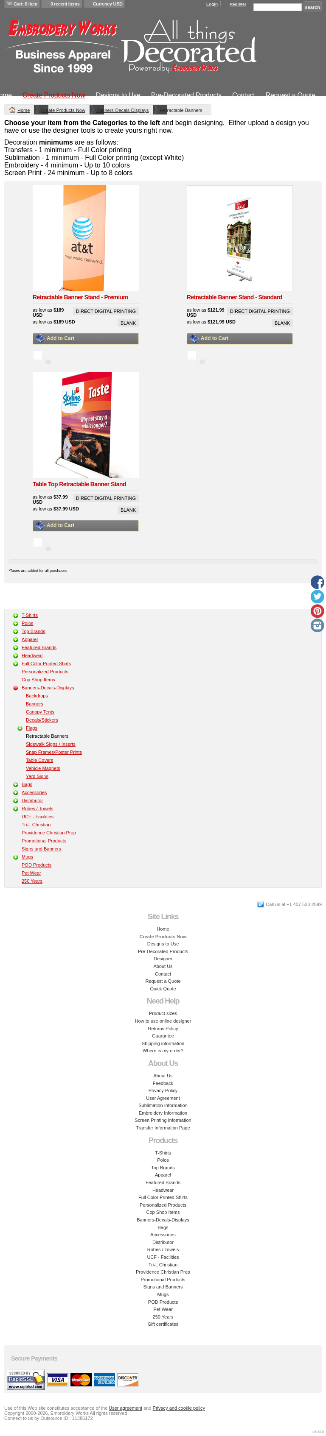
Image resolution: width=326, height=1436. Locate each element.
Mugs (27, 856)
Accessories (34, 792)
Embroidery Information (163, 1112)
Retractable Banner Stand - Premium (80, 297)
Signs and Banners (41, 848)
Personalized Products (45, 671)
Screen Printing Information (163, 1120)
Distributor (32, 800)
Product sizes (163, 1013)
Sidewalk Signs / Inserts (51, 744)
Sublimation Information (163, 1105)
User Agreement (163, 1098)
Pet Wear (31, 873)
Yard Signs (37, 776)
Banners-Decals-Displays (122, 110)
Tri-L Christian (36, 824)
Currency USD (108, 3)
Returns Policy (163, 1028)
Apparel (30, 639)
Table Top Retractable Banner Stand (79, 484)
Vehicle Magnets (43, 768)
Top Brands (33, 631)
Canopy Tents (40, 711)
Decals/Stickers (42, 719)
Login (212, 4)
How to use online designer (163, 1020)
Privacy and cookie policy (179, 1408)
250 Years (32, 881)
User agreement (125, 1408)
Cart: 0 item (25, 3)
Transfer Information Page (163, 1127)
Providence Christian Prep (49, 832)
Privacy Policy (163, 1090)
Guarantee (163, 1035)
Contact (243, 95)
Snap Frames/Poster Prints (54, 752)
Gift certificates (163, 1324)
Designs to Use (118, 95)
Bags (27, 784)
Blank (128, 323)
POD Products (36, 864)
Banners (34, 703)
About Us (162, 966)
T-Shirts (30, 615)
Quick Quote (163, 988)
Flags (31, 728)
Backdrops (37, 695)
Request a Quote (290, 95)
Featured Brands (39, 647)
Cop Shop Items (38, 679)
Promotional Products (44, 840)
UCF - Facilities (37, 816)
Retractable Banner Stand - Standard (234, 297)
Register (238, 4)
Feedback (163, 1083)
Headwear (32, 655)
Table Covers (39, 760)
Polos (28, 623)
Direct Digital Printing (106, 311)
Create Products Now (53, 95)
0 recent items (65, 3)
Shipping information (163, 1043)
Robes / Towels (37, 808)
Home (23, 110)
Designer (163, 958)
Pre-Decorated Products (186, 95)
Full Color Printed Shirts (46, 663)
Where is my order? (163, 1050)
